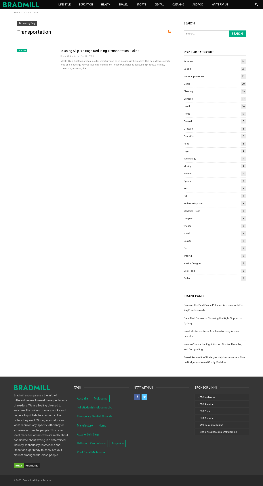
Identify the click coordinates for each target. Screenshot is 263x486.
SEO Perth (205, 411)
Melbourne (101, 398)
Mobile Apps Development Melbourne (218, 432)
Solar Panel (189, 270)
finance (187, 226)
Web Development (193, 203)
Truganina (118, 443)
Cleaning (178, 4)
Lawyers (188, 218)
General (22, 50)
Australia (82, 398)
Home (187, 113)
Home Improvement (194, 76)
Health (105, 4)
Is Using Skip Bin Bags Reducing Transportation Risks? (100, 51)
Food (186, 143)
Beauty (187, 241)
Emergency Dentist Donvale (94, 416)
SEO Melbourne (207, 397)
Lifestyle (64, 4)
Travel (123, 4)
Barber (187, 278)
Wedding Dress (192, 211)
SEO (186, 188)
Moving (188, 166)
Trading (188, 255)
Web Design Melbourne (211, 425)
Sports (141, 4)
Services (188, 98)
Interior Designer (192, 263)
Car (185, 248)
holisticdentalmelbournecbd (94, 407)
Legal (187, 151)
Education (86, 4)
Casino (187, 69)
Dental (159, 4)
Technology (190, 158)
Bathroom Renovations (91, 443)
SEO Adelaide (207, 404)
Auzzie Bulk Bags (88, 434)
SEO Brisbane (207, 418)
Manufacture (85, 425)
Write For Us (220, 4)
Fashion (188, 173)
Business (188, 61)
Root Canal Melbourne (91, 452)
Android (198, 4)
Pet (185, 196)
